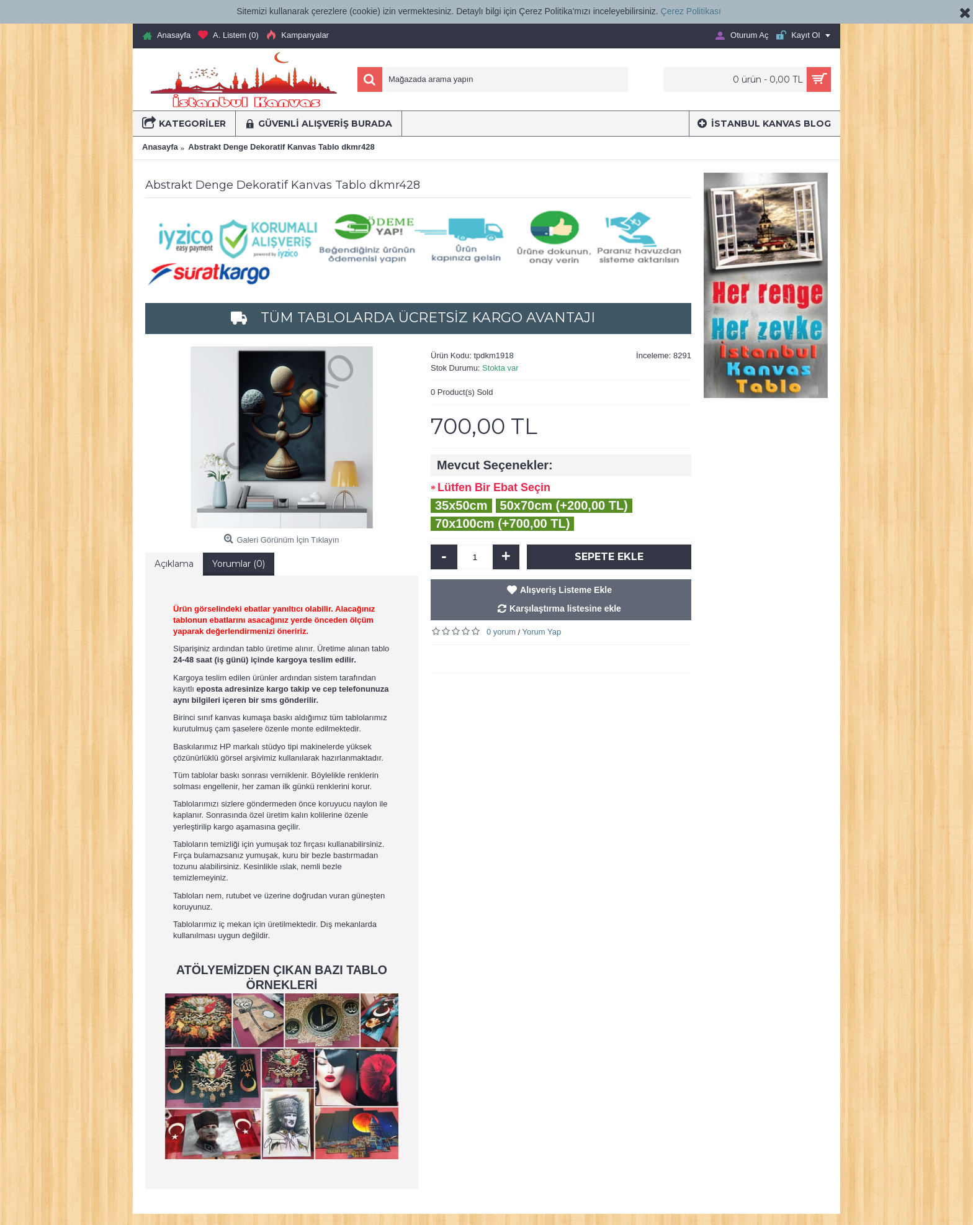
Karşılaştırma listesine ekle (565, 608)
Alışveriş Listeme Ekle (566, 590)
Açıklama (174, 563)
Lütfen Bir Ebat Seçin (493, 487)
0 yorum (501, 631)
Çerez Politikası (691, 11)
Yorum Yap (542, 631)
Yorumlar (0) (238, 563)
